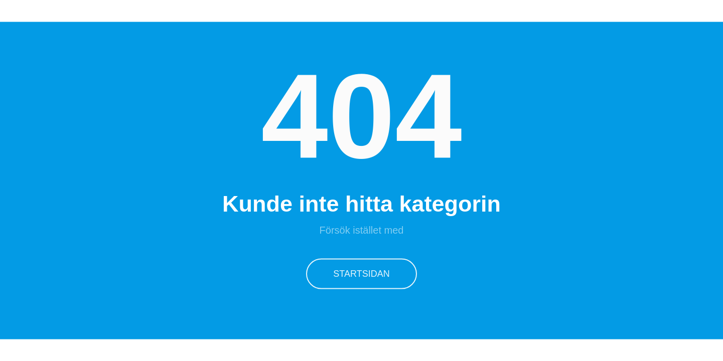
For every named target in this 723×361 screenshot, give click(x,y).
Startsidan (361, 273)
